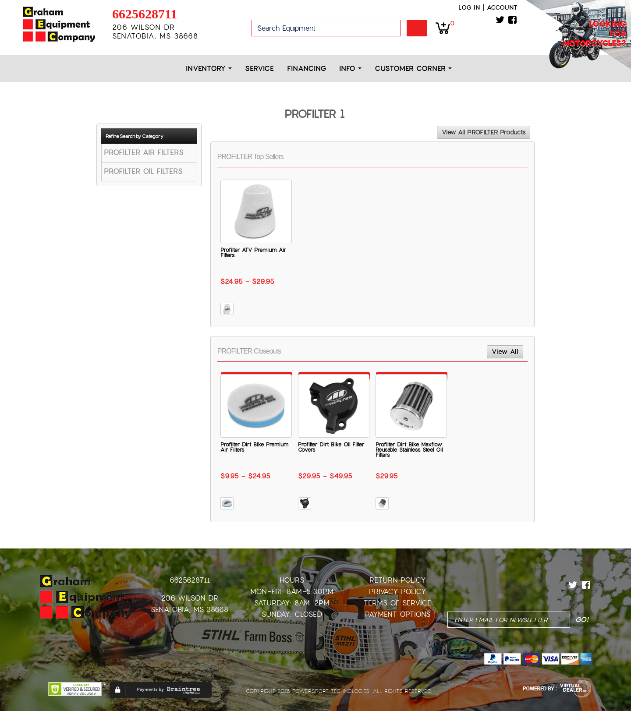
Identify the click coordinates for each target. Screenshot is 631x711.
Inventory (209, 68)
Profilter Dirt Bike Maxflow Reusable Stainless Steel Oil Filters (409, 450)
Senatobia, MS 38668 (189, 609)
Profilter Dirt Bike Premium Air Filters (254, 447)
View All (505, 352)
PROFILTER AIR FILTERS (143, 152)
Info (350, 68)
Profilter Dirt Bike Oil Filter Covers (331, 447)
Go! (417, 28)
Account (502, 7)
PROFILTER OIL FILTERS (143, 171)
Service (259, 68)
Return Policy (397, 580)
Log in (469, 7)
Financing (306, 68)
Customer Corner (413, 68)
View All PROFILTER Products (483, 132)
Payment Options (397, 614)
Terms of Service (397, 603)
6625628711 (144, 14)
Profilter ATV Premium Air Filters (253, 253)
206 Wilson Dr (189, 598)
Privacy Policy (397, 591)
